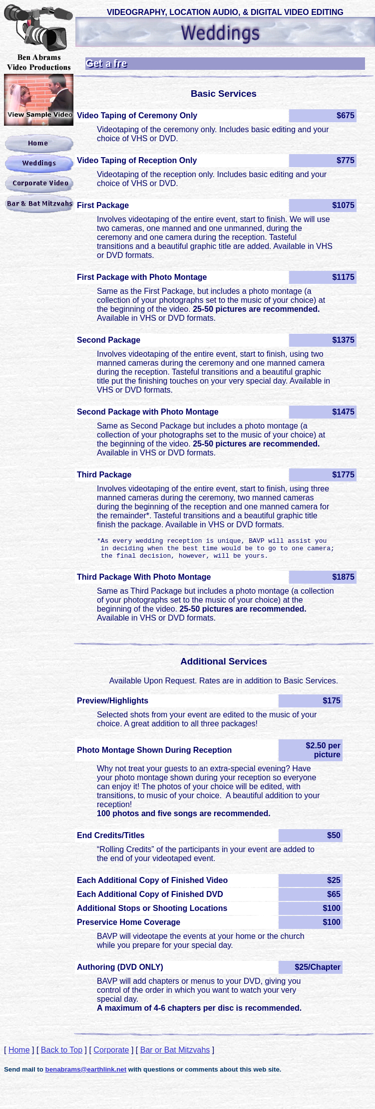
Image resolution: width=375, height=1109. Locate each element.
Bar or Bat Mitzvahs (175, 1054)
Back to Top (61, 1054)
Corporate (111, 1054)
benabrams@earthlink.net (86, 1074)
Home (19, 1054)
